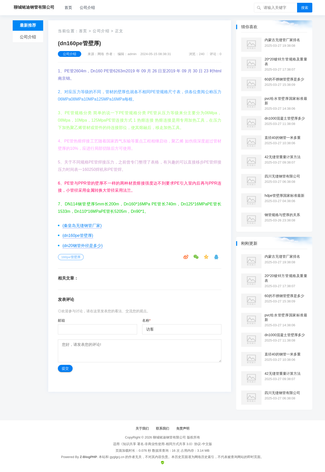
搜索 (304, 8)
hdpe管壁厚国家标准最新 (284, 195)
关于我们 (142, 428)
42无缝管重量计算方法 (283, 157)
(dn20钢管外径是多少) (82, 245)
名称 (146, 320)
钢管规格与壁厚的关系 (282, 215)
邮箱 (61, 320)
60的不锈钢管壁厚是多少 (284, 79)
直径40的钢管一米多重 (283, 138)
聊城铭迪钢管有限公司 (169, 437)
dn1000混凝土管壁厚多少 (285, 118)
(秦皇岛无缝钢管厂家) (82, 225)
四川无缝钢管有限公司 (282, 176)
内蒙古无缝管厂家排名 (282, 40)
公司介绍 (87, 7)
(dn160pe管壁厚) (77, 235)
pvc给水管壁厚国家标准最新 (286, 100)
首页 (68, 7)
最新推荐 (28, 25)
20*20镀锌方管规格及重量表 (286, 61)
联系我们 (162, 428)
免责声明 (182, 428)
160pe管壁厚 (70, 257)
